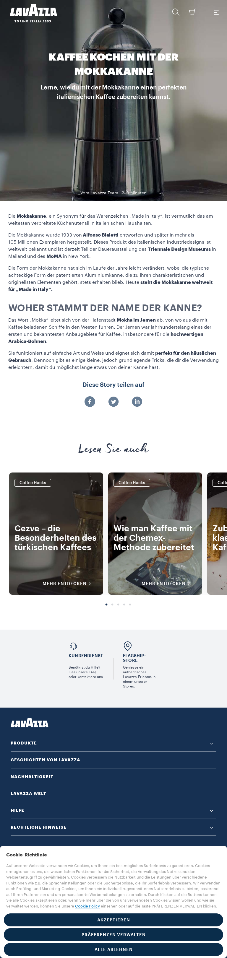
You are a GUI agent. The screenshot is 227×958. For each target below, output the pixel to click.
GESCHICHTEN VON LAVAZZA (45, 760)
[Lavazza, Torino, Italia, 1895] (30, 13)
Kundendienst (86, 656)
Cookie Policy (87, 906)
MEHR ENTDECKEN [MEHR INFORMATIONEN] (69, 584)
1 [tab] (106, 605)
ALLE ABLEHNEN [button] (114, 949)
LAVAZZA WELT (28, 793)
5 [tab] (130, 605)
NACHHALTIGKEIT (32, 777)
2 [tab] (112, 605)
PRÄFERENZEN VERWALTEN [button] (114, 935)
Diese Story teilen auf (113, 385)
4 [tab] (124, 605)
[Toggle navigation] (216, 12)
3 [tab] (118, 605)
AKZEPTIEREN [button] (113, 920)
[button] (176, 12)
